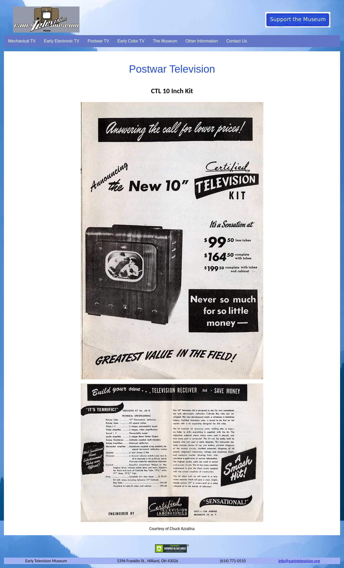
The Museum (165, 41)
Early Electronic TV (61, 41)
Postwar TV (98, 41)
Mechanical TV (22, 41)
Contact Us (236, 41)
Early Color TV (131, 41)
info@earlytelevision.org (299, 560)
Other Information (202, 41)
